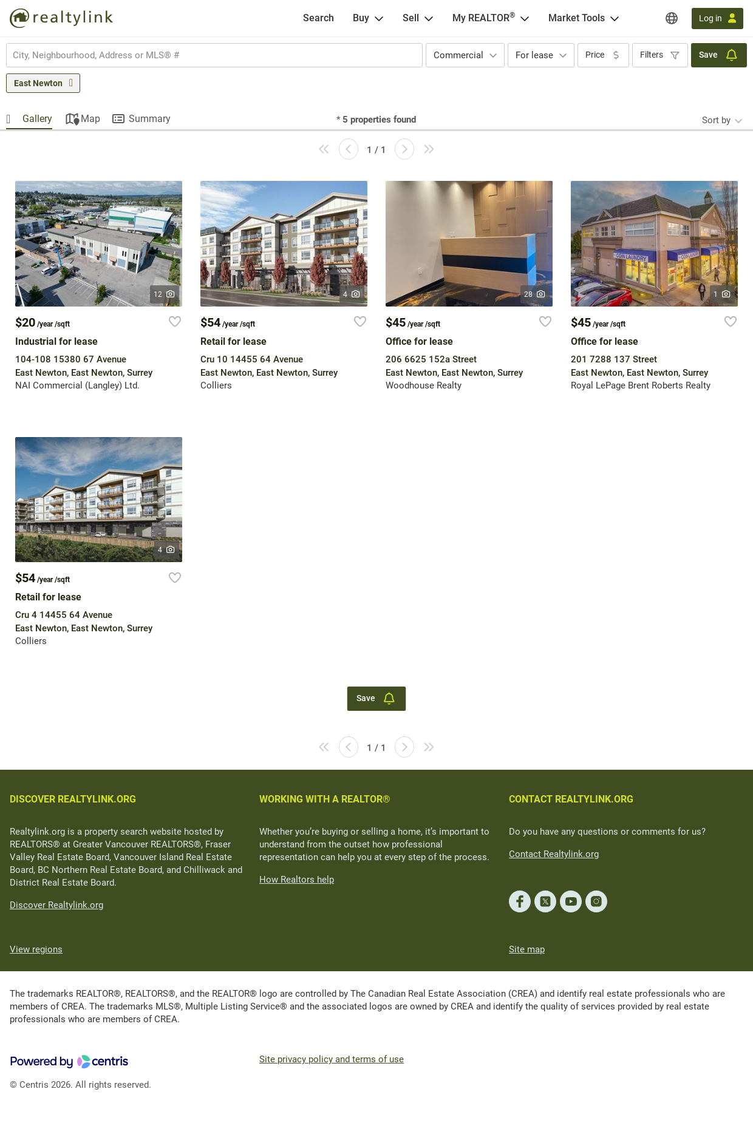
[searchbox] (207, 55)
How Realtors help (296, 879)
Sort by (716, 120)
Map (90, 118)
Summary (150, 118)
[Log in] (717, 18)
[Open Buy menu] (379, 18)
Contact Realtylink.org (554, 854)
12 (165, 294)
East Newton (38, 83)
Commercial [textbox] (458, 55)
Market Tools (576, 18)
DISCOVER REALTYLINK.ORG (73, 799)
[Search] (318, 18)
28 (535, 294)
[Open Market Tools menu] (614, 18)
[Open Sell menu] (429, 18)
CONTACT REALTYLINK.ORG (571, 799)
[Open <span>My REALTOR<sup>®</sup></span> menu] (525, 18)
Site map (527, 949)
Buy (361, 18)
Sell (411, 18)
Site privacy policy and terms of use (331, 1059)
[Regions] (672, 18)
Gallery (37, 118)
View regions (36, 949)
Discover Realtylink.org (56, 905)
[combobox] (214, 55)
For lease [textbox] (534, 55)
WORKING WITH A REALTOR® (324, 799)
